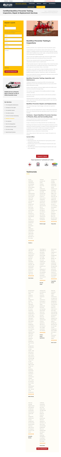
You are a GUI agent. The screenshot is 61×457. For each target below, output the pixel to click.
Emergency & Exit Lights (11, 107)
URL (5, 25)
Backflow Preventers (10, 118)
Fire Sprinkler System (10, 110)
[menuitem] (6, 1)
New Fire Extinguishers (10, 124)
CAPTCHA (6, 68)
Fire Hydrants (8, 121)
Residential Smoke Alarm (11, 126)
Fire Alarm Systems (10, 113)
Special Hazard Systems (11, 132)
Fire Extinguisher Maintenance (12, 104)
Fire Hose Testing (9, 129)
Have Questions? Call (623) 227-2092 (42, 160)
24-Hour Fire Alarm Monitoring (12, 115)
